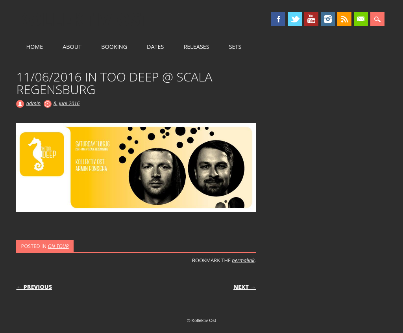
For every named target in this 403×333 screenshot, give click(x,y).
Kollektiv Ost (83, 19)
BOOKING (114, 46)
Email (361, 19)
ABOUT (72, 46)
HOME (34, 46)
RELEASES (196, 46)
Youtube (311, 19)
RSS (344, 19)
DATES (155, 46)
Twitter (295, 19)
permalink (243, 260)
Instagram (328, 19)
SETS (235, 46)
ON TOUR (58, 246)
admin (33, 103)
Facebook (278, 19)
